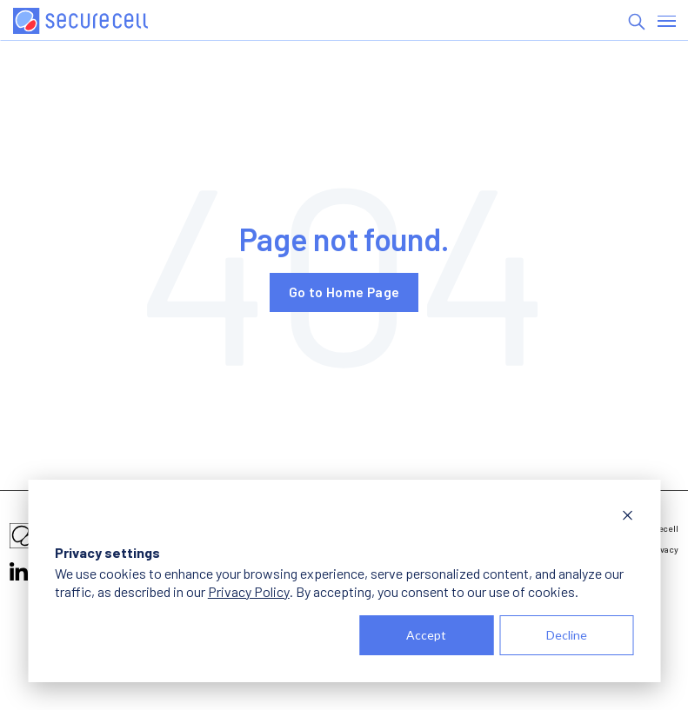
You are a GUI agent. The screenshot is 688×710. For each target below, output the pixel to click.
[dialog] (344, 581)
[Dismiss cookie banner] (627, 517)
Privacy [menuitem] (663, 549)
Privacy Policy (249, 591)
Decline (566, 634)
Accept (426, 634)
